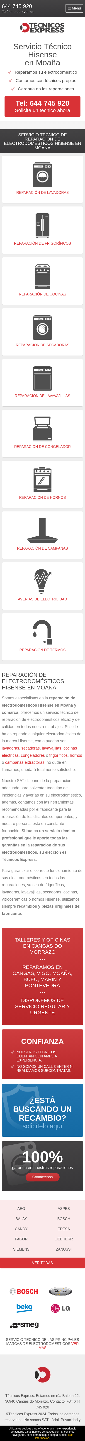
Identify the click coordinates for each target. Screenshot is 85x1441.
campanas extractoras (24, 762)
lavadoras (10, 748)
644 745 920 (17, 6)
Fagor (21, 1239)
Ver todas (42, 1263)
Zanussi (64, 1249)
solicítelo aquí (42, 1113)
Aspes (64, 1209)
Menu (74, 8)
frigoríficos (58, 755)
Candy (21, 1229)
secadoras (30, 748)
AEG (21, 1209)
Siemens (21, 1249)
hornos (76, 755)
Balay (21, 1219)
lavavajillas (51, 748)
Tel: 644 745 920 (42, 103)
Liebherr (64, 1239)
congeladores (33, 755)
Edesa (64, 1229)
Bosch (63, 1219)
